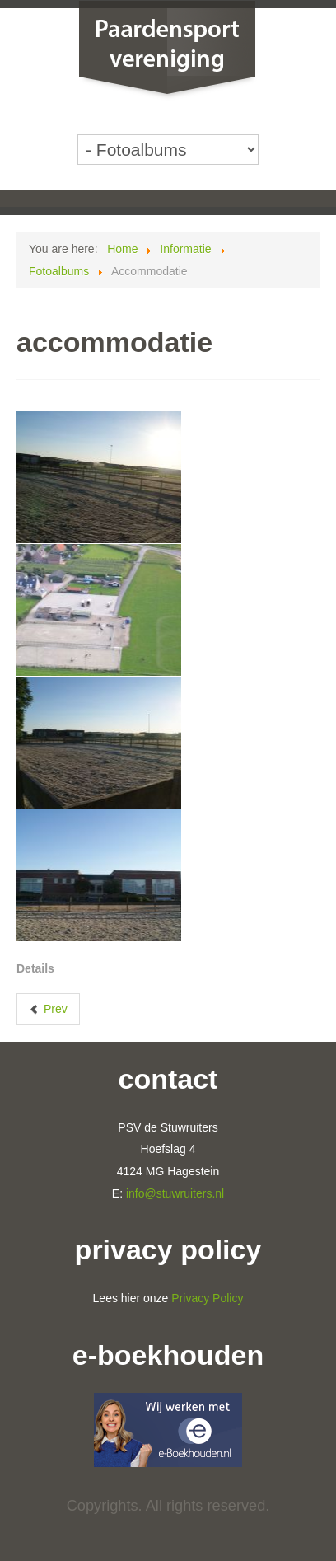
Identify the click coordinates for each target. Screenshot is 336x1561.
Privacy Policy (207, 1298)
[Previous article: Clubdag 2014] (48, 1009)
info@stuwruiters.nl (175, 1193)
